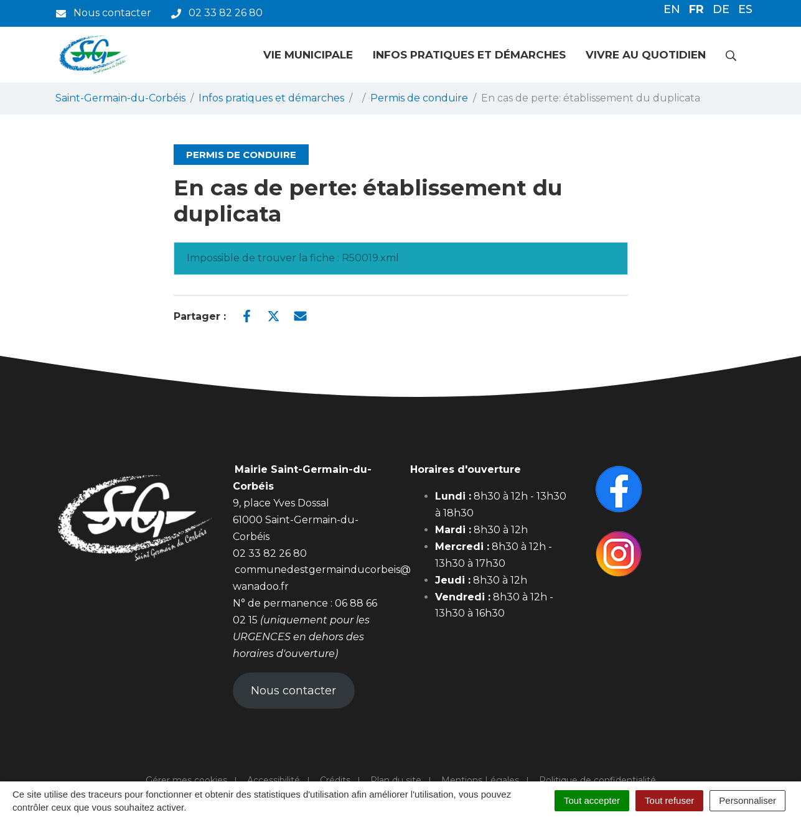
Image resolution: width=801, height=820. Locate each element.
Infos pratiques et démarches (469, 55)
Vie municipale (308, 55)
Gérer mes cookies (186, 780)
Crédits (335, 780)
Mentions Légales (480, 780)
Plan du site (395, 780)
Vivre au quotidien (646, 55)
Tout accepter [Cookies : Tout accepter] (592, 800)
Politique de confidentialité (597, 780)
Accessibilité (273, 780)
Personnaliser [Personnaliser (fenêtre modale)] (747, 800)
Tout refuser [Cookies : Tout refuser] (669, 800)
